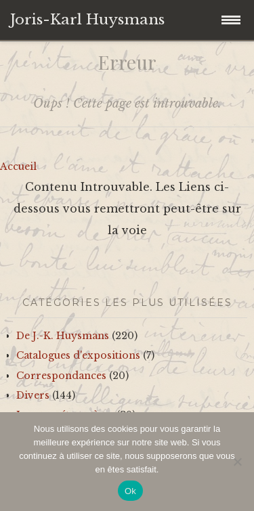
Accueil (18, 166)
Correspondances (61, 376)
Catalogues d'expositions (78, 355)
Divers (32, 395)
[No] (237, 461)
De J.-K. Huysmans (62, 336)
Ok (130, 491)
